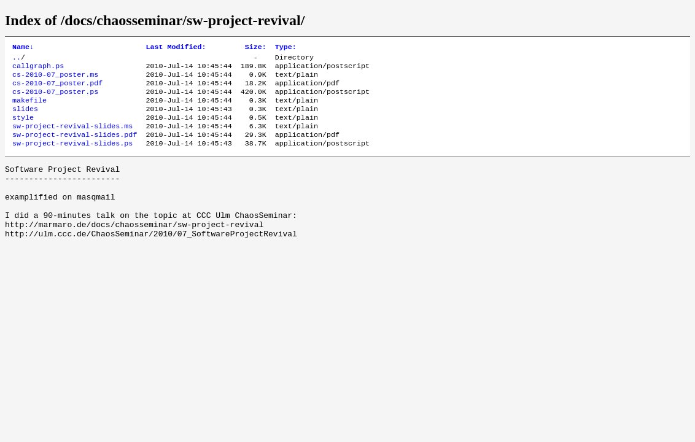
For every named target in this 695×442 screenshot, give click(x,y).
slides (25, 118)
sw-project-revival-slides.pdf (74, 148)
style (23, 128)
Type (286, 48)
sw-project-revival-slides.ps (72, 158)
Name (23, 48)
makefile (29, 109)
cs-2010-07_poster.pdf (57, 89)
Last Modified (176, 48)
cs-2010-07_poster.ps (55, 99)
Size (255, 48)
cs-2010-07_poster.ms (55, 79)
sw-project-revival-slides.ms (72, 138)
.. (16, 59)
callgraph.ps (38, 69)
